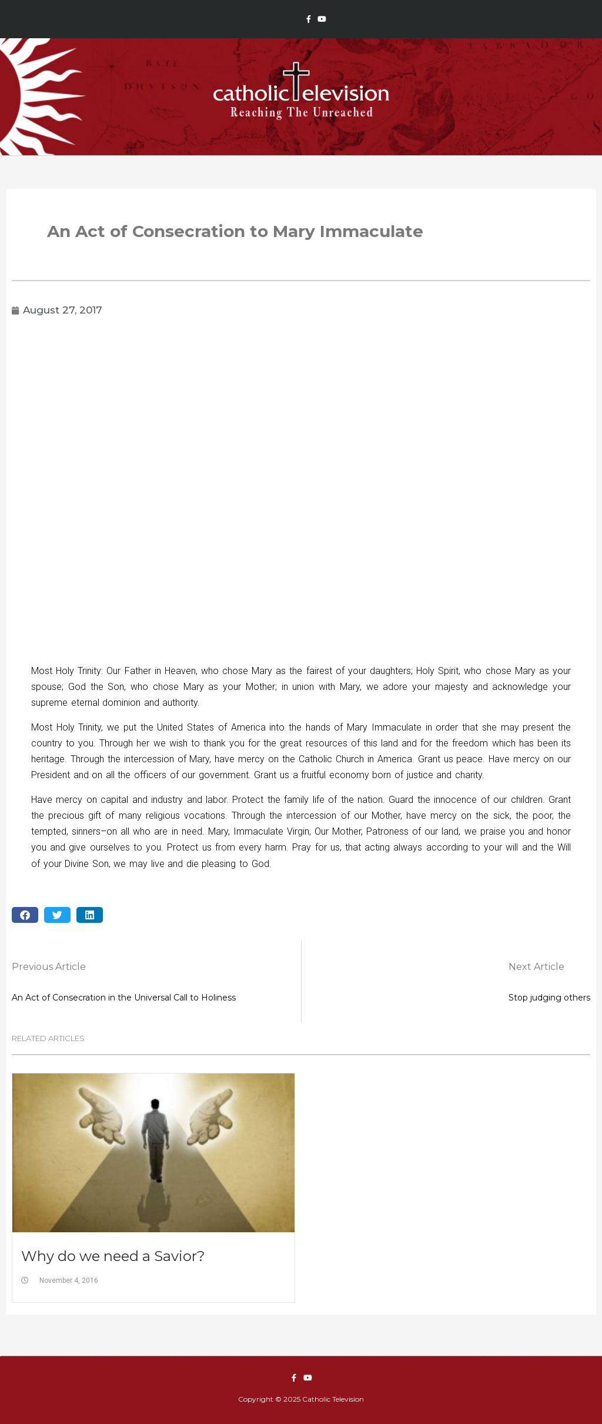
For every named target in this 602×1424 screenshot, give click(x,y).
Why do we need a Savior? (113, 1256)
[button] (25, 915)
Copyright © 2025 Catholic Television (301, 1399)
